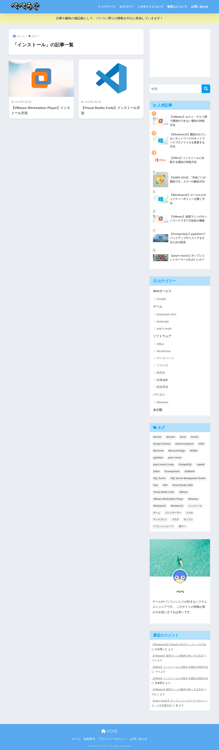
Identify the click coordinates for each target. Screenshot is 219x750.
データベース (165, 358)
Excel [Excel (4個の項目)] (183, 437)
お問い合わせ (199, 6)
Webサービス (162, 291)
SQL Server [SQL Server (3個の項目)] (159, 478)
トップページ (106, 6)
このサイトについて (150, 6)
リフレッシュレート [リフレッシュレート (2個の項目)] (163, 526)
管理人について (177, 6)
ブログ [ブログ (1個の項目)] (175, 519)
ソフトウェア (162, 336)
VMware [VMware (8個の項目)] (183, 492)
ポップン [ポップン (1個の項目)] (188, 519)
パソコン (159, 394)
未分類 (157, 409)
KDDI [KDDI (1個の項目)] (201, 443)
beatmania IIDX (166, 314)
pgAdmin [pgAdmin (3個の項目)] (158, 457)
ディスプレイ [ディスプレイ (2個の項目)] (160, 519)
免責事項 (89, 738)
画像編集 (162, 379)
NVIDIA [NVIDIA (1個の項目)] (194, 450)
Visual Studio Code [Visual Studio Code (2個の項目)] (163, 492)
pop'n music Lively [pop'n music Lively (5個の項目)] (163, 464)
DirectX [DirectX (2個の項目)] (157, 437)
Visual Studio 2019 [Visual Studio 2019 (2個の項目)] (182, 485)
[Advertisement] (180, 53)
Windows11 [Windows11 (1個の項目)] (177, 506)
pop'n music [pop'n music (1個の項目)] (174, 457)
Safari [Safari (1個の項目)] (156, 471)
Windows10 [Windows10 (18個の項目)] (159, 506)
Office (160, 344)
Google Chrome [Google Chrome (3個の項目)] (161, 443)
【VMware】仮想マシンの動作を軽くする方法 (177, 655)
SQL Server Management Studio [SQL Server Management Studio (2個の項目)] (188, 478)
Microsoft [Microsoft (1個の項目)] (158, 450)
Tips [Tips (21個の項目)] (155, 485)
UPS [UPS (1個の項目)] (165, 485)
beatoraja (163, 321)
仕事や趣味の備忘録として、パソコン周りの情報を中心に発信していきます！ (109, 18)
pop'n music (164, 328)
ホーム (76, 738)
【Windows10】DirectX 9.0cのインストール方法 (179, 644)
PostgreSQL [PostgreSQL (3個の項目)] (185, 464)
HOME (109, 731)
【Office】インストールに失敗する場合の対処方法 (180, 667)
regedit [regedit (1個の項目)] (200, 464)
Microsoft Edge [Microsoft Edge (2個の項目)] (176, 450)
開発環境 (162, 386)
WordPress (164, 351)
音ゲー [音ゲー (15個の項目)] (182, 526)
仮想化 (161, 372)
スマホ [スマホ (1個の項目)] (189, 512)
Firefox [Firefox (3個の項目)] (195, 437)
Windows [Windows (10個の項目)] (193, 499)
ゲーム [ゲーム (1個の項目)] (156, 512)
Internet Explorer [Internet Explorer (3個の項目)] (184, 443)
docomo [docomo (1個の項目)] (170, 437)
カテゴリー (126, 6)
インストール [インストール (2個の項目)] (195, 506)
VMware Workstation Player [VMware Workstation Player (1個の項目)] (168, 499)
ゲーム (157, 306)
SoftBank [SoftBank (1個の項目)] (190, 471)
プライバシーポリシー (112, 738)
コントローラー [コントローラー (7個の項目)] (173, 512)
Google (161, 298)
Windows (162, 402)
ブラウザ (162, 365)
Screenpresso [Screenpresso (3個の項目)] (172, 471)
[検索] (206, 88)
